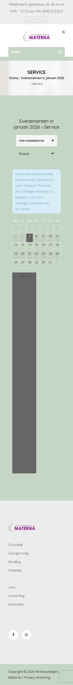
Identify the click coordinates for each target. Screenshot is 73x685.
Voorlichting (16, 596)
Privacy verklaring (37, 677)
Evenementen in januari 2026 (42, 78)
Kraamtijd (14, 570)
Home (13, 78)
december (24, 276)
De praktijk (15, 545)
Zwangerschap (18, 553)
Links (11, 587)
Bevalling (14, 562)
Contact (36, 19)
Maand (24, 154)
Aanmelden (16, 604)
